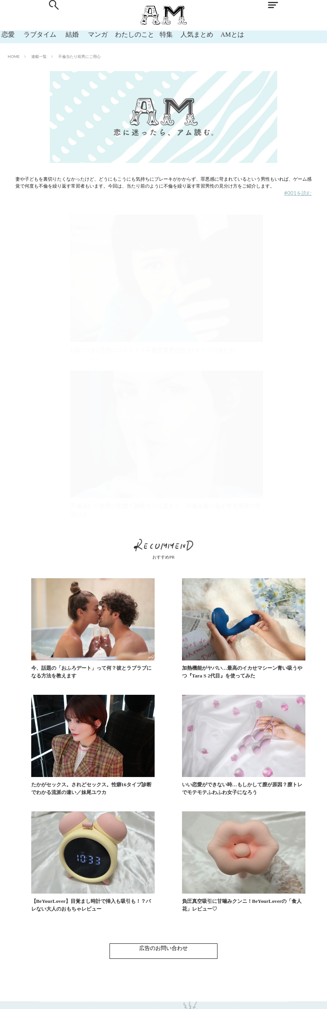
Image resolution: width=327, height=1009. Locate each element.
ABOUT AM (90, 997)
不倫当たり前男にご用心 (79, 56)
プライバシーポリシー (199, 997)
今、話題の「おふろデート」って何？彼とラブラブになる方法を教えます (84, 662)
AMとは (220, 34)
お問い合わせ (126, 997)
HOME (14, 56)
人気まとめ (185, 34)
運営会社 (240, 997)
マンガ (88, 34)
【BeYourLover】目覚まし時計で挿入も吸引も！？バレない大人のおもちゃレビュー (180, 779)
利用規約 (158, 997)
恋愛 (6, 34)
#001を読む (298, 193)
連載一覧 (39, 56)
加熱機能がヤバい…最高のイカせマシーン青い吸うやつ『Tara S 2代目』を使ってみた (184, 662)
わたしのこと (124, 34)
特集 (156, 34)
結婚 (65, 34)
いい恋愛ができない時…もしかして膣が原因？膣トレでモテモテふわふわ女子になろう (84, 779)
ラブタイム (35, 34)
